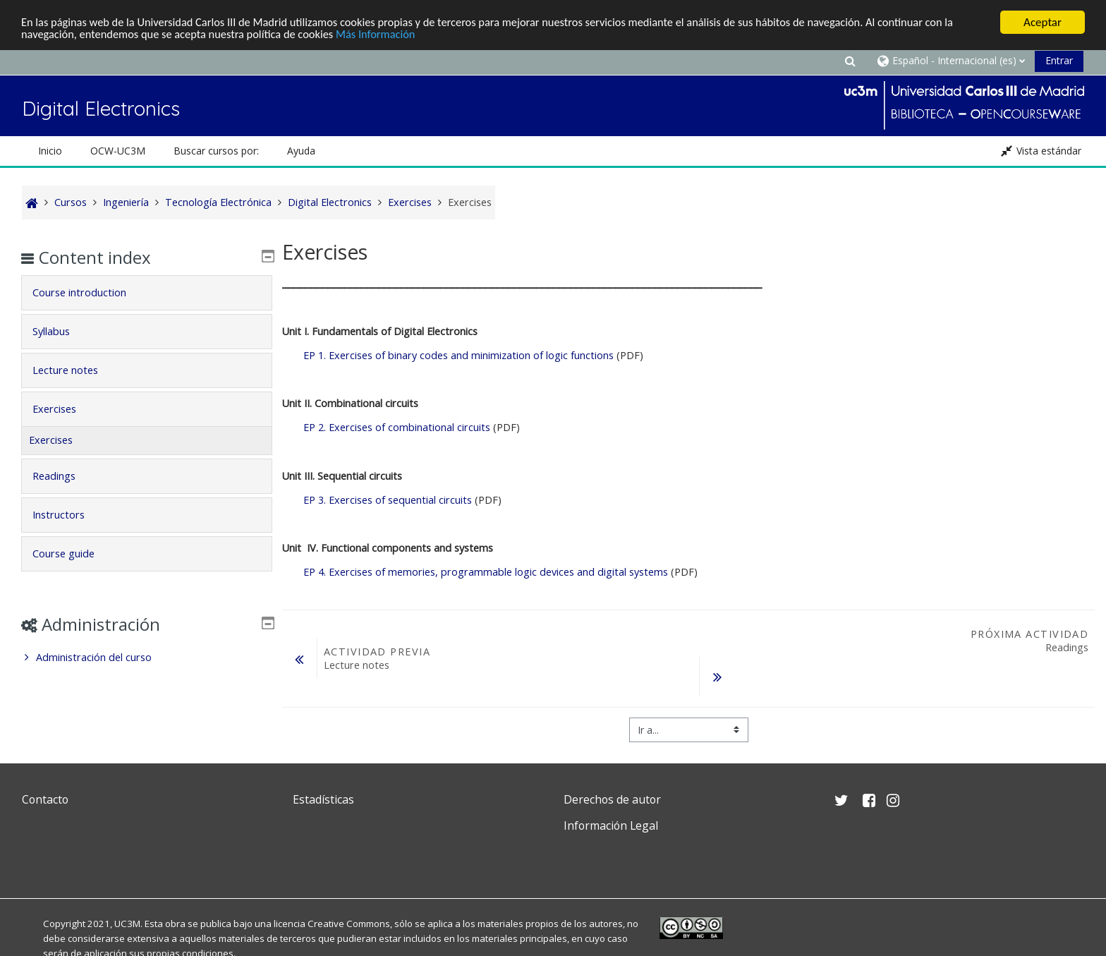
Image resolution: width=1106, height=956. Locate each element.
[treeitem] (146, 657)
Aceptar (1042, 22)
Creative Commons (349, 923)
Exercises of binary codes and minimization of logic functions (458, 355)
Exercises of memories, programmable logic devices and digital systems (487, 572)
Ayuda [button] (301, 150)
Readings (63, 476)
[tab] (146, 293)
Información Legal (611, 825)
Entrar (1059, 60)
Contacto (45, 799)
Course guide (73, 553)
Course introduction (88, 292)
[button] (850, 60)
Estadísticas (323, 799)
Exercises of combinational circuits (398, 427)
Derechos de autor (612, 799)
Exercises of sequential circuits (387, 500)
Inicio (50, 150)
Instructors (68, 514)
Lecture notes (74, 370)
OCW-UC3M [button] (117, 150)
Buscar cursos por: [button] (216, 150)
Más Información (389, 35)
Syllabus (60, 331)
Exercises (63, 409)
